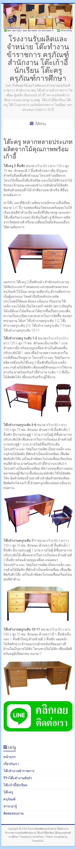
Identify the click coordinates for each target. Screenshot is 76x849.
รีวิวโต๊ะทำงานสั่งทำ (17, 778)
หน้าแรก (9, 757)
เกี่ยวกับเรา (11, 764)
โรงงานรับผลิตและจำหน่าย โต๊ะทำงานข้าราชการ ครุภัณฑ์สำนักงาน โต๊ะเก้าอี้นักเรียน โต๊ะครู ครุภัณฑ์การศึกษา (38, 58)
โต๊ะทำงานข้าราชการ (18, 771)
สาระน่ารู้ (10, 806)
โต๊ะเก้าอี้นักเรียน (15, 785)
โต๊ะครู (8, 792)
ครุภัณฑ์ (9, 799)
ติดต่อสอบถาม (13, 813)
